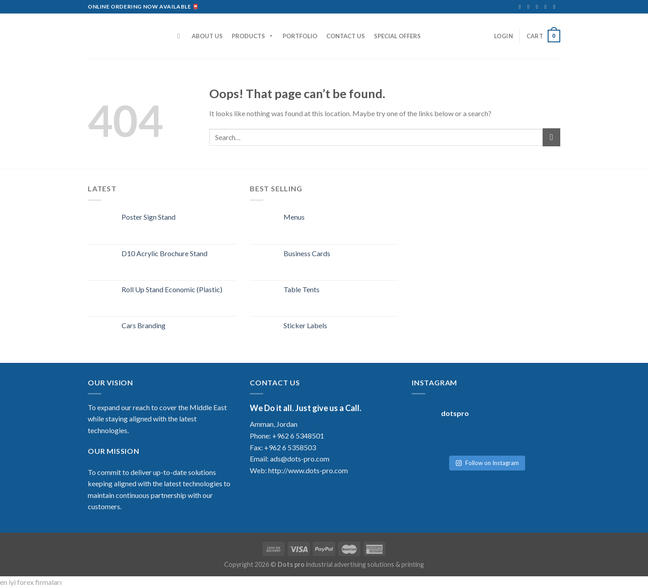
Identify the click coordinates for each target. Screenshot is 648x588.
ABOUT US (207, 36)
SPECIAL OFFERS (397, 36)
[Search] (180, 36)
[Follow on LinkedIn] (547, 7)
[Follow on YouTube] (555, 7)
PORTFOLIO (300, 36)
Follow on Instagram (487, 458)
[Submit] (551, 137)
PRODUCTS (253, 36)
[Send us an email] (538, 7)
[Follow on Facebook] (521, 7)
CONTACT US (345, 36)
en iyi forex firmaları (31, 582)
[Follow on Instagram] (530, 7)
